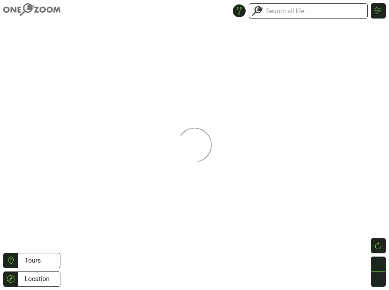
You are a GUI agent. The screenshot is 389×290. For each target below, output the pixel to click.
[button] (11, 260)
